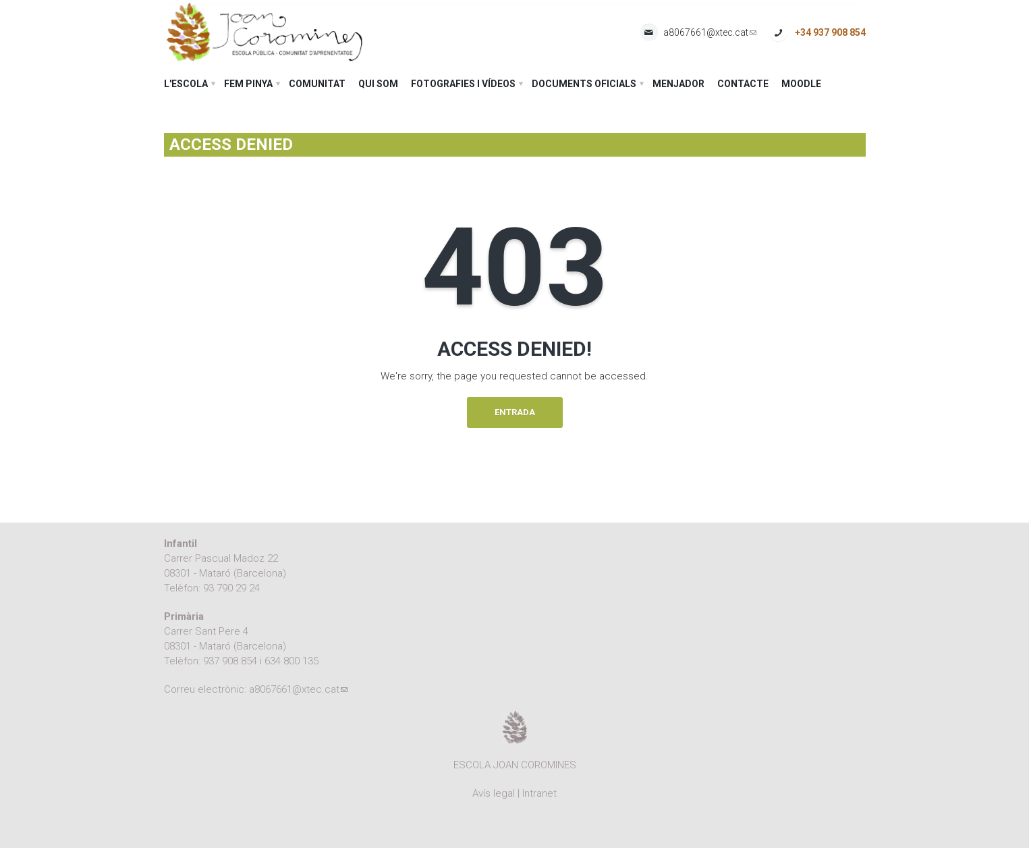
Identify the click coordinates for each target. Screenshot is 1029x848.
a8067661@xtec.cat (709, 32)
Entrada (515, 412)
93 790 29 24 (231, 588)
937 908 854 (230, 661)
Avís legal (493, 793)
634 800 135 (291, 661)
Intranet (539, 793)
